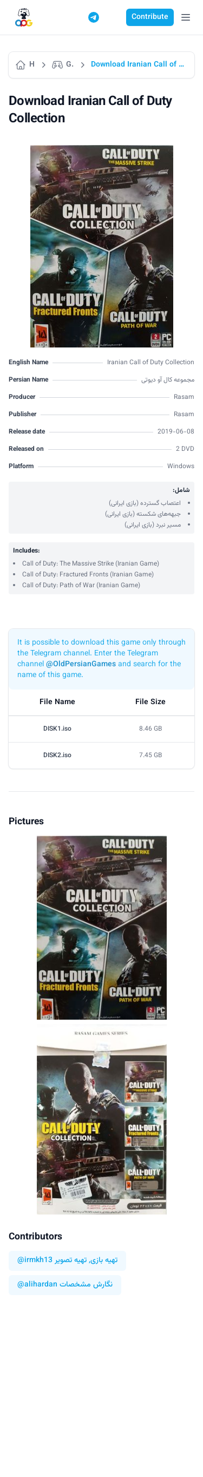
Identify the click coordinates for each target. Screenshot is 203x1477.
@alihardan (37, 1285)
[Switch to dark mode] (114, 17)
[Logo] (24, 17)
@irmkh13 (35, 1260)
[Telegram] (93, 17)
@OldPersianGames (81, 665)
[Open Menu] (185, 17)
